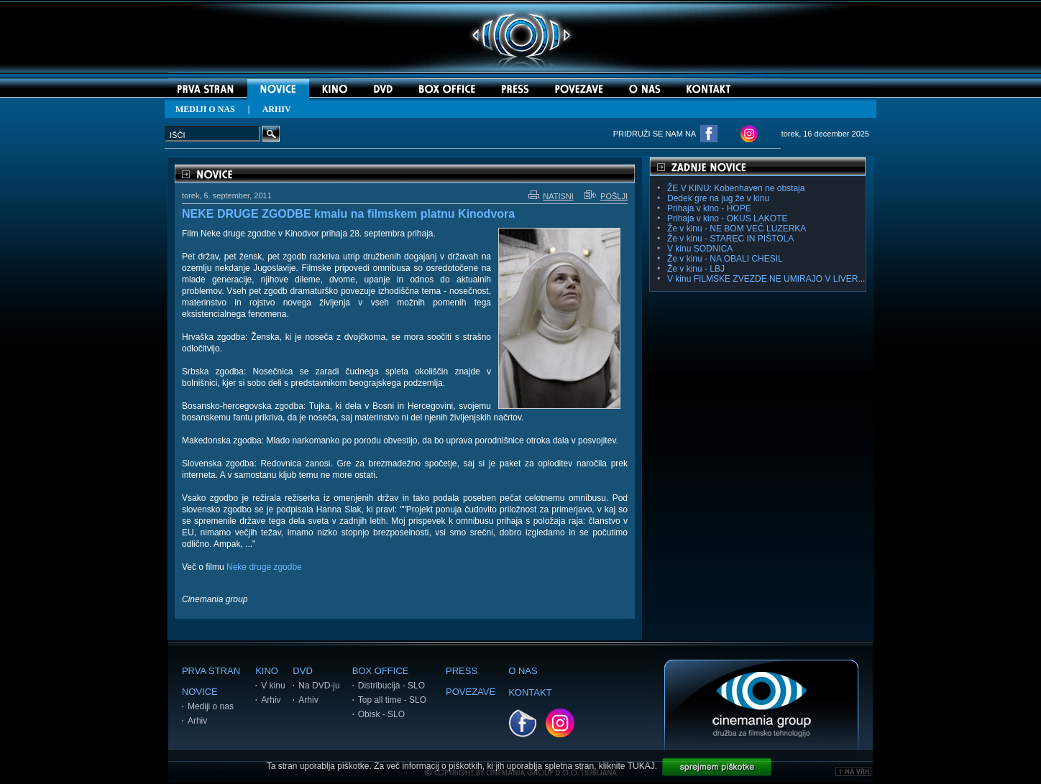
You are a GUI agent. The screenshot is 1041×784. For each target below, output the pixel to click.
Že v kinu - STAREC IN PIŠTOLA (730, 239)
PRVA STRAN (211, 670)
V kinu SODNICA (700, 249)
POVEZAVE (470, 691)
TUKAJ (641, 766)
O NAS (522, 670)
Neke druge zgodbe (264, 567)
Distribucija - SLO (391, 686)
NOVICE (200, 691)
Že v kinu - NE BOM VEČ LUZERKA (736, 228)
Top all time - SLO (392, 700)
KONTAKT (529, 692)
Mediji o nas (211, 706)
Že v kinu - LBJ (696, 269)
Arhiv (197, 721)
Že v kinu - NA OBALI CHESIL (725, 259)
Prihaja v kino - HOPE (709, 208)
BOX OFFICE (380, 670)
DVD (302, 670)
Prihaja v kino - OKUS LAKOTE (727, 218)
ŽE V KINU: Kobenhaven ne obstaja (735, 188)
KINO (266, 670)
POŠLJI (606, 196)
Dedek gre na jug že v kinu (718, 198)
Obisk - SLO (381, 714)
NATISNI (551, 196)
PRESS (461, 670)
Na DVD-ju (318, 686)
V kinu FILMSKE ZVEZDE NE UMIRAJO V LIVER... (766, 279)
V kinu (273, 686)
